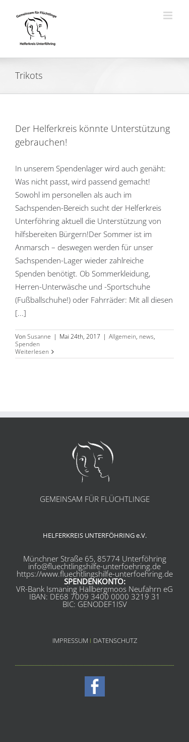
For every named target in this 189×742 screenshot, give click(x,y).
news (146, 336)
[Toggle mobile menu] (168, 15)
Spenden (27, 344)
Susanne (39, 336)
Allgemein (122, 336)
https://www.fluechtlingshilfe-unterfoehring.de (95, 574)
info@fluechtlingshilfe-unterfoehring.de (94, 566)
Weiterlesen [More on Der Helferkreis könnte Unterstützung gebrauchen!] (32, 351)
